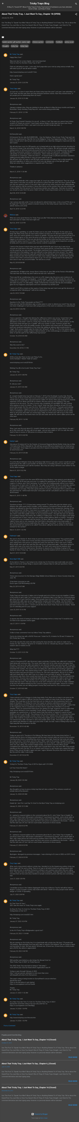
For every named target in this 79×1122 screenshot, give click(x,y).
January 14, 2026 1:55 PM (18, 1021)
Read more (72, 1057)
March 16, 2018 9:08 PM (18, 128)
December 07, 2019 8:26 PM (19, 755)
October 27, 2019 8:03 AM (18, 688)
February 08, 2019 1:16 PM (19, 419)
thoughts (6, 46)
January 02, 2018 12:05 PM (19, 83)
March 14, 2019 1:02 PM (18, 530)
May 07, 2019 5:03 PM (17, 567)
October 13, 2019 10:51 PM (19, 652)
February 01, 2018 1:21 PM (19, 112)
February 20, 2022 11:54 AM (19, 933)
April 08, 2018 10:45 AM (18, 193)
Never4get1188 (15, 559)
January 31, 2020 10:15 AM (19, 806)
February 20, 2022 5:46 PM (19, 951)
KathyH (12, 441)
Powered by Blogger (39, 1114)
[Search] (76, 4)
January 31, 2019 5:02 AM (18, 387)
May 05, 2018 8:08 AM (17, 263)
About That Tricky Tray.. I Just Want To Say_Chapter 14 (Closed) (29, 1040)
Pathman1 (13, 536)
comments (49, 42)
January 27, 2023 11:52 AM (19, 993)
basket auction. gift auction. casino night (16, 42)
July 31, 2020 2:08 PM (17, 894)
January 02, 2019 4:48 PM (18, 375)
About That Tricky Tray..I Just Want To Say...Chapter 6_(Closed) (29, 1063)
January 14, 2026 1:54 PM (18, 1009)
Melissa (12, 215)
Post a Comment (9, 1026)
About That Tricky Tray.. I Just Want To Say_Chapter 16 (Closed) (29, 1087)
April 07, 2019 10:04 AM (18, 553)
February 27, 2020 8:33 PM (19, 845)
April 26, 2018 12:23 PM (18, 223)
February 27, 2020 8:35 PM (19, 857)
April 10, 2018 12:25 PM (18, 209)
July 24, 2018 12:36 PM (17, 309)
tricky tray (14, 46)
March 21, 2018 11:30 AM (18, 172)
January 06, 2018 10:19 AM (19, 98)
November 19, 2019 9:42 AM (19, 726)
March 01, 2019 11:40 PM (18, 495)
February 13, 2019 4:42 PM (19, 435)
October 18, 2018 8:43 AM (18, 336)
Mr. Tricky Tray (14, 54)
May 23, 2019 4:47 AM (17, 586)
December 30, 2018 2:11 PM (19, 348)
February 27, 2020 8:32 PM (19, 826)
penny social (69, 42)
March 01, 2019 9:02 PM (18, 470)
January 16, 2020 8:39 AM (18, 794)
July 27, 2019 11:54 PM (17, 624)
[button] (76, 14)
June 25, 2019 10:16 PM (18, 610)
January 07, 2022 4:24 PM (18, 921)
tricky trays (24, 46)
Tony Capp (13, 88)
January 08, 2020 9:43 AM (18, 780)
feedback (59, 42)
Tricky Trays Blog (39, 3)
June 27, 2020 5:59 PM (17, 879)
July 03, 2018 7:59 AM (17, 293)
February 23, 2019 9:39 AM (19, 453)
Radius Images (44, 1118)
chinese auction (38, 42)
